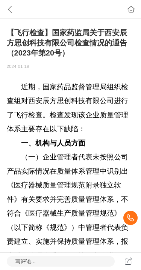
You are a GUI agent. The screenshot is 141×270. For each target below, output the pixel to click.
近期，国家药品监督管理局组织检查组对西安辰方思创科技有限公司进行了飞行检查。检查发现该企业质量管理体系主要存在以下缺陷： (67, 108)
